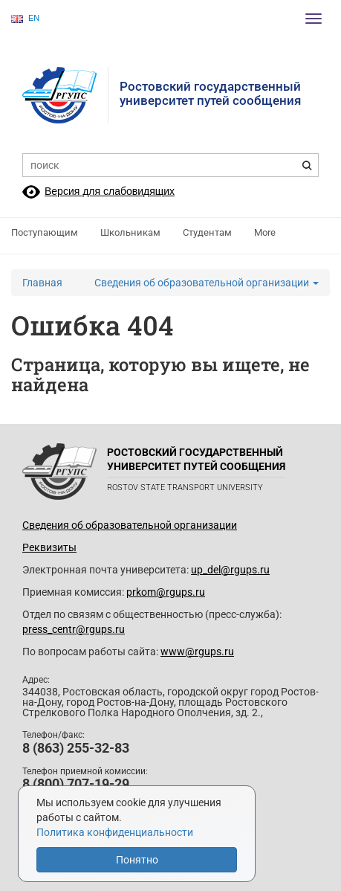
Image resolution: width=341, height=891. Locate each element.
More (265, 232)
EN (25, 18)
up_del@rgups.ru (230, 570)
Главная (42, 283)
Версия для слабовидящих (110, 191)
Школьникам (130, 232)
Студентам (207, 232)
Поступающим (44, 232)
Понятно (137, 860)
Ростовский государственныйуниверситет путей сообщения (210, 93)
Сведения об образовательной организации (206, 283)
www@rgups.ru (197, 651)
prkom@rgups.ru (165, 592)
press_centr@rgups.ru (73, 629)
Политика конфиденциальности (114, 832)
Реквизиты (49, 547)
